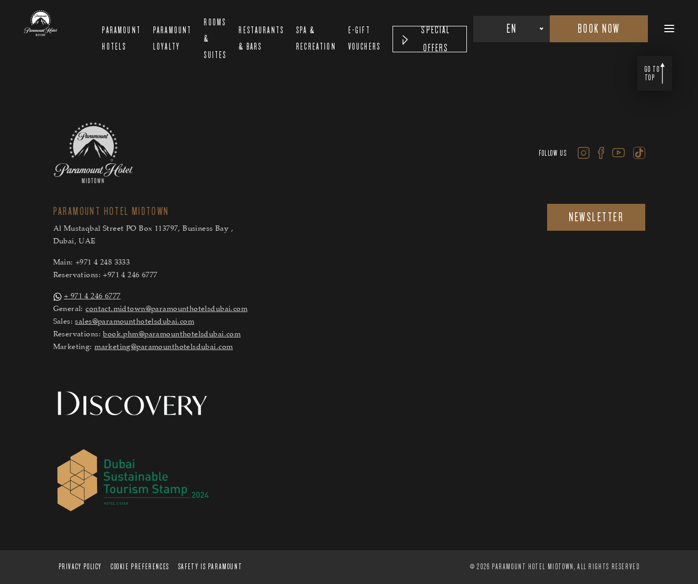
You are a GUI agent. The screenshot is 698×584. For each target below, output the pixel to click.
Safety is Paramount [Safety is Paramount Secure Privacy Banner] (210, 566)
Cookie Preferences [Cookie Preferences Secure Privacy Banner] (140, 566)
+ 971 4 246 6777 (92, 296)
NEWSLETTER (596, 217)
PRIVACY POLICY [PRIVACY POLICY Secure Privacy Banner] (80, 566)
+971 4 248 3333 (102, 263)
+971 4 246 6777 (130, 275)
